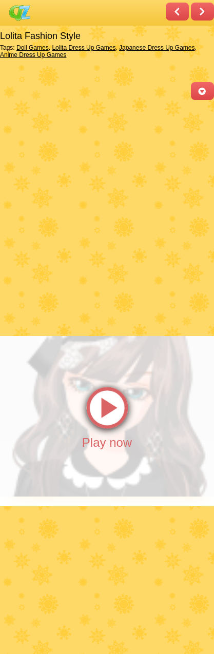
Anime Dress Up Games (33, 54)
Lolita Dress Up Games (83, 47)
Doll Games (32, 47)
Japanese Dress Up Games (156, 47)
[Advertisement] (107, 217)
